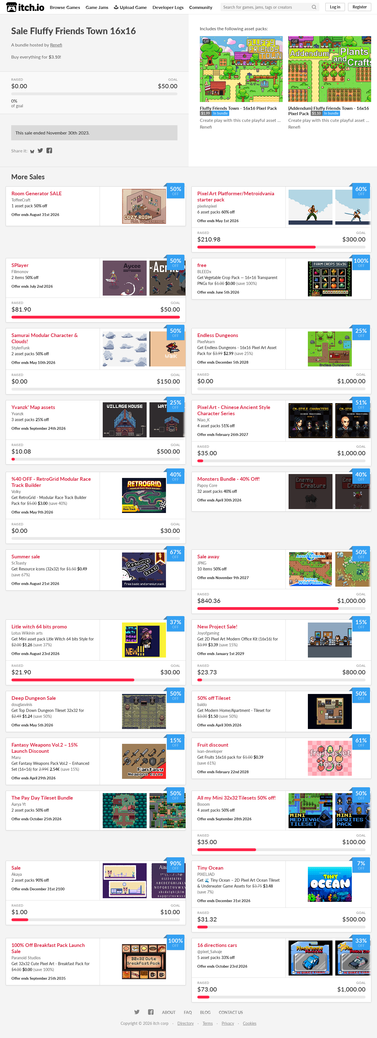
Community (200, 7)
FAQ (188, 1012)
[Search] (314, 7)
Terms (208, 1023)
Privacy (228, 1023)
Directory (185, 1023)
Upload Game (130, 7)
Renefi (56, 44)
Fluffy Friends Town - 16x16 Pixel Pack (238, 108)
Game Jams (97, 7)
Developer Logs (168, 7)
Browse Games (65, 7)
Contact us (231, 1012)
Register (360, 6)
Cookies (249, 1023)
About (168, 1012)
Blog (205, 1012)
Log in (335, 6)
